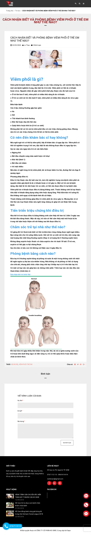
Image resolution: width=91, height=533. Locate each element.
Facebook (54, 495)
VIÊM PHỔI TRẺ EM (25, 364)
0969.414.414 (63, 474)
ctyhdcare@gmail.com (55, 479)
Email (20, 411)
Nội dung (21, 421)
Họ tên (20, 400)
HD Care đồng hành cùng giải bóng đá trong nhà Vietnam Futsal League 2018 (29, 513)
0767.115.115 (52, 474)
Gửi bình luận (67, 443)
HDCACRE (14, 364)
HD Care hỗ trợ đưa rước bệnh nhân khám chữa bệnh (27, 504)
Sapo (69, 530)
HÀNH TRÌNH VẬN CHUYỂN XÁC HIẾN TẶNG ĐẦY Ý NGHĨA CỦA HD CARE (28, 496)
